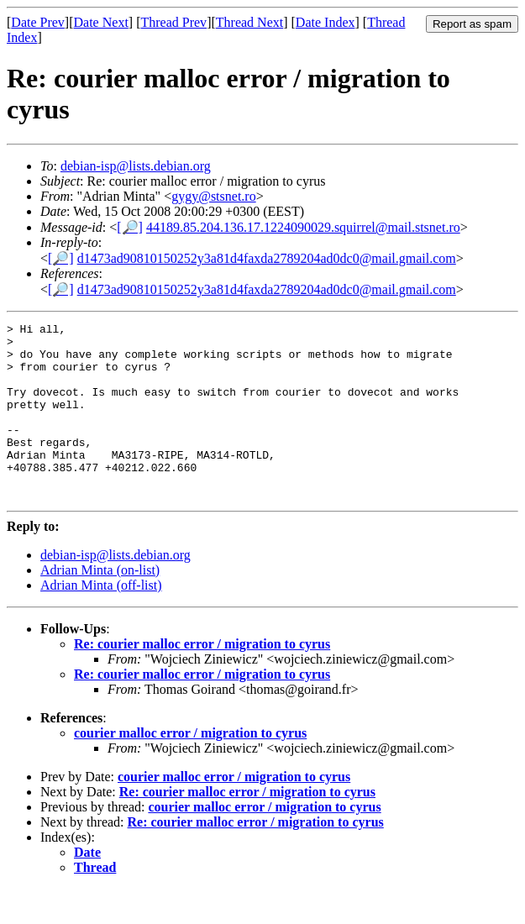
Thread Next (249, 22)
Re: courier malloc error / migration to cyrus (202, 679)
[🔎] (130, 227)
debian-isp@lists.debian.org (135, 166)
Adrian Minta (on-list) (100, 605)
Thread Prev (173, 22)
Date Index (325, 22)
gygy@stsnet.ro (213, 196)
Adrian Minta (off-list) (101, 620)
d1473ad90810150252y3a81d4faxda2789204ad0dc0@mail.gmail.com (266, 258)
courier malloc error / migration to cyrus (190, 768)
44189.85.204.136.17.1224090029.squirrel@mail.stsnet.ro (303, 227)
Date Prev (38, 22)
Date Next (101, 22)
